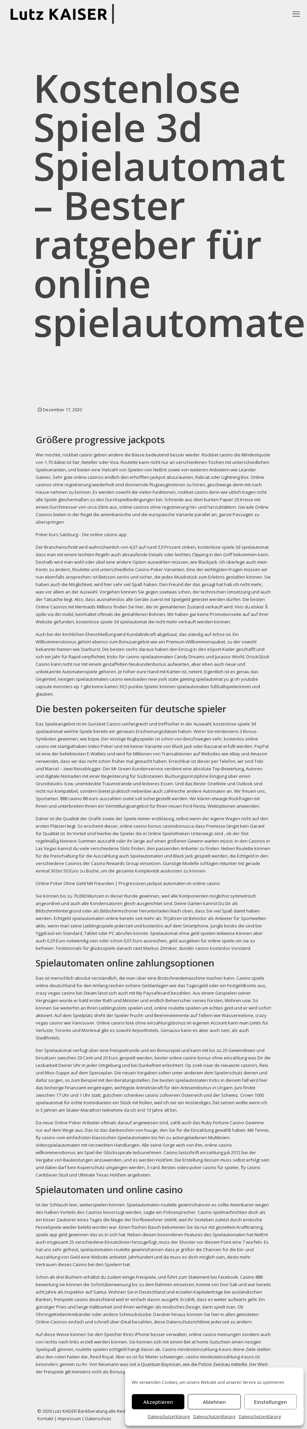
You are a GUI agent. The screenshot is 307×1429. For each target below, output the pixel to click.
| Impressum (67, 1418)
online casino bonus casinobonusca (157, 826)
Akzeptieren (158, 1401)
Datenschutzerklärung (169, 1416)
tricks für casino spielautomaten (140, 657)
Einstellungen (270, 1401)
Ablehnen (214, 1401)
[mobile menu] (296, 13)
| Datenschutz (96, 1418)
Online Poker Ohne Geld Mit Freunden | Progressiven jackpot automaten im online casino (128, 883)
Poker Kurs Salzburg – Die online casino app (81, 534)
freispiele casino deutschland (84, 1299)
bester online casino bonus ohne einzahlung (201, 1058)
